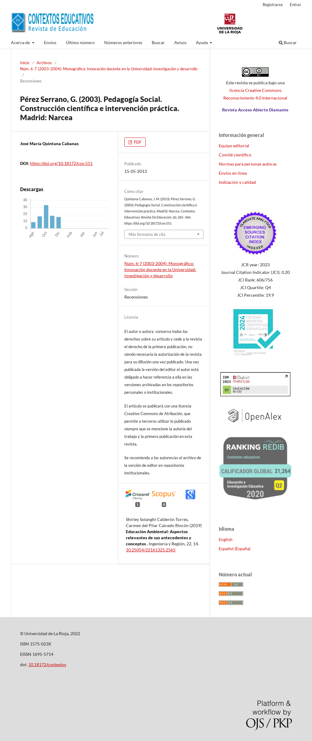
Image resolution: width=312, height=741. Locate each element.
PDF (137, 142)
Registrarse (273, 4)
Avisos (180, 42)
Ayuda (202, 42)
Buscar (158, 42)
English (225, 539)
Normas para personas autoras (248, 163)
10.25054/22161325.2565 (151, 549)
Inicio (24, 62)
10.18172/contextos (47, 664)
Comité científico (235, 154)
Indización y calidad (237, 182)
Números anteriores (123, 42)
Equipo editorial (234, 145)
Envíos (50, 42)
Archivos (44, 62)
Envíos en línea (233, 173)
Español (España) (234, 548)
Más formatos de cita (147, 234)
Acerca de (21, 42)
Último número (80, 42)
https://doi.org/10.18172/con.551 (61, 163)
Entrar (295, 4)
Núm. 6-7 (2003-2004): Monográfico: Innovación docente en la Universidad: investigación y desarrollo (108, 68)
